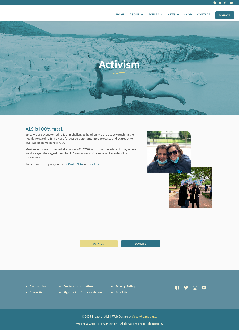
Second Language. (144, 316)
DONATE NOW (74, 164)
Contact (203, 14)
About (136, 15)
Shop (188, 14)
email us (93, 164)
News (173, 15)
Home (120, 14)
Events (155, 15)
